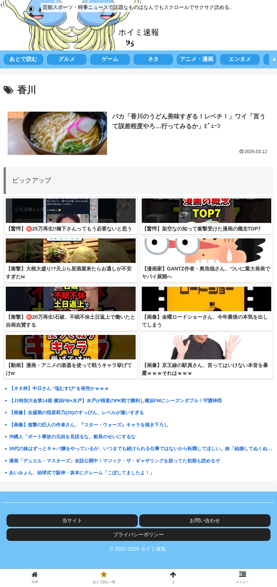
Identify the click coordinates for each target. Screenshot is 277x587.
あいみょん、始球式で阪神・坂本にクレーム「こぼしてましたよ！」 (81, 472)
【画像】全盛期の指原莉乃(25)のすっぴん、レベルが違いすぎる (76, 412)
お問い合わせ (205, 520)
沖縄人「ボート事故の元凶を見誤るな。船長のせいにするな (72, 436)
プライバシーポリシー (138, 534)
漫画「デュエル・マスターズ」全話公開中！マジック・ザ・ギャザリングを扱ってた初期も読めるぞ (114, 460)
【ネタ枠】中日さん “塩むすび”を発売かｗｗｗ (59, 388)
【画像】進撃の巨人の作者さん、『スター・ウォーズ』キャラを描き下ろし (88, 424)
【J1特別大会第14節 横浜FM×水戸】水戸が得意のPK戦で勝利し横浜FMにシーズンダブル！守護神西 (115, 400)
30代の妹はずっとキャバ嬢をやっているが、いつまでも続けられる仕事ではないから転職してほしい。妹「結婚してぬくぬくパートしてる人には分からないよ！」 (141, 448)
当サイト (72, 520)
